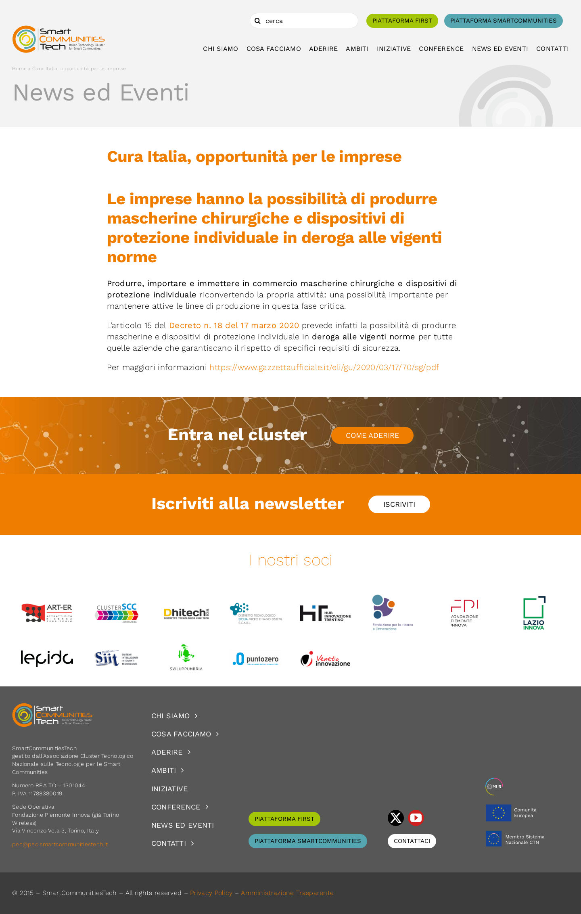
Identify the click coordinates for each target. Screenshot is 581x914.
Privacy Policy (211, 893)
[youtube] (416, 818)
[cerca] (304, 20)
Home (19, 68)
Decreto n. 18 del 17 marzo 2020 (234, 325)
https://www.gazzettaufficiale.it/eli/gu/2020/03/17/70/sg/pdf (325, 367)
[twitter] (396, 818)
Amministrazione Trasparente (287, 893)
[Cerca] (257, 20)
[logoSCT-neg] (52, 706)
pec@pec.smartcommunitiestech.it (61, 844)
